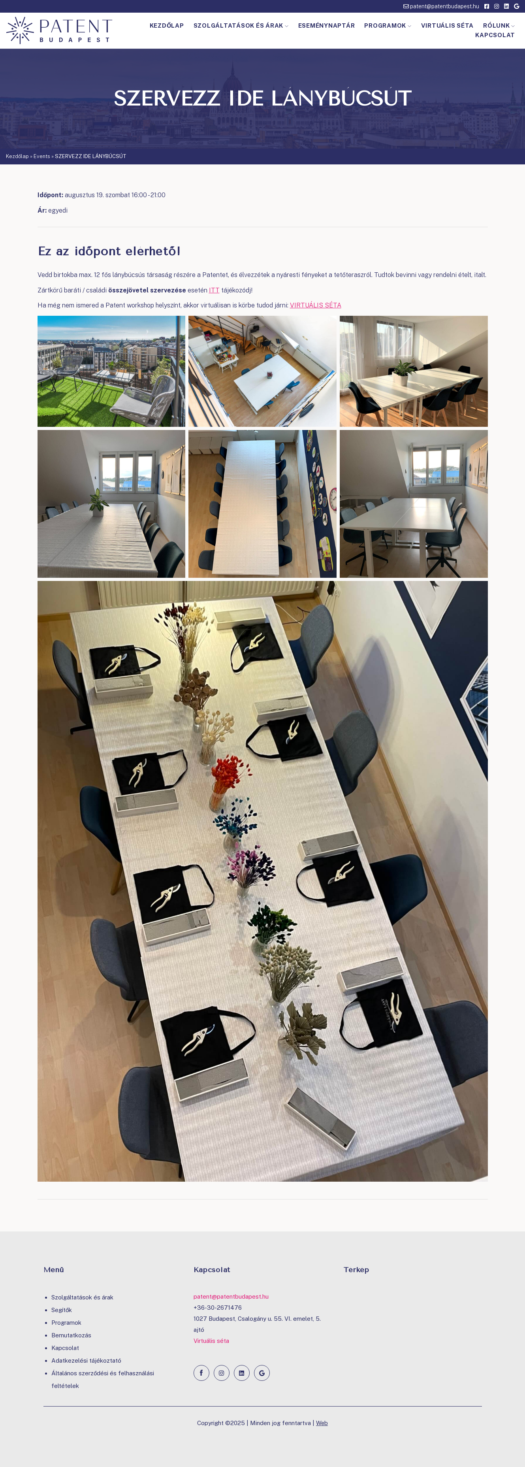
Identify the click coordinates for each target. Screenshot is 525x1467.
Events (42, 156)
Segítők (61, 1310)
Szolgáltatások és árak (241, 25)
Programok (387, 25)
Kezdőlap (167, 25)
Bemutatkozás (71, 1335)
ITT (214, 290)
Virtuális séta (447, 25)
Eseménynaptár (326, 25)
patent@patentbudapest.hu (441, 6)
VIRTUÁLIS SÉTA (315, 305)
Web (322, 1423)
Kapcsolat (495, 35)
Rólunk (499, 25)
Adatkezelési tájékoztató (86, 1360)
